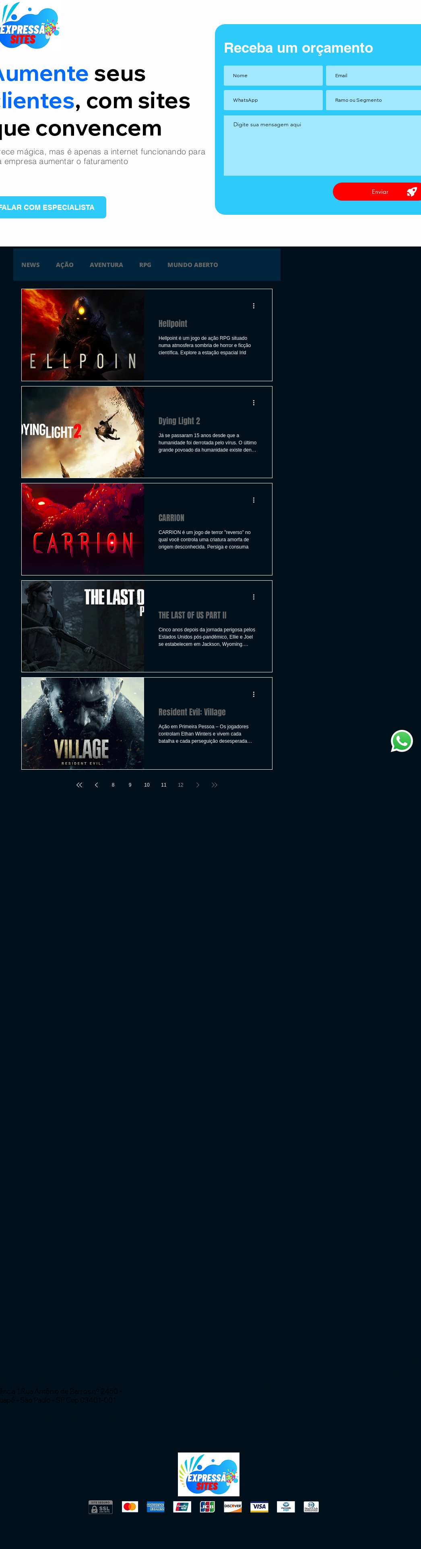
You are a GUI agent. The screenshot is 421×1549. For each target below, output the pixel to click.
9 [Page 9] (130, 785)
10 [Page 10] (146, 785)
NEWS (30, 264)
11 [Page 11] (163, 785)
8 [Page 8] (113, 785)
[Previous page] (96, 785)
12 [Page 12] (180, 785)
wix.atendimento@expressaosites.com (69, 1380)
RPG (145, 264)
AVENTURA (106, 264)
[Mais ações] (256, 305)
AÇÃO (65, 264)
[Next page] (197, 785)
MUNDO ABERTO (192, 264)
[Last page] (214, 785)
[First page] (79, 785)
